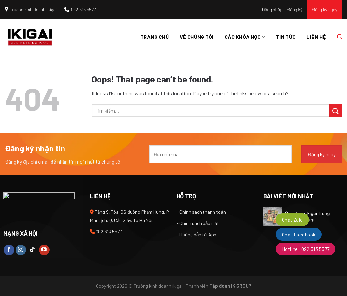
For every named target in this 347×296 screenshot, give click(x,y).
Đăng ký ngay (324, 9)
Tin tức (285, 37)
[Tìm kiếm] (339, 36)
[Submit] (335, 110)
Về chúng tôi (197, 37)
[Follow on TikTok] (32, 250)
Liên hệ (316, 37)
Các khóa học (245, 37)
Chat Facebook (299, 234)
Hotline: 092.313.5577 (306, 249)
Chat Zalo (292, 220)
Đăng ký (295, 9)
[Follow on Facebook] (9, 250)
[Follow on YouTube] (44, 250)
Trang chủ (154, 37)
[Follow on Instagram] (21, 250)
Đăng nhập (272, 9)
